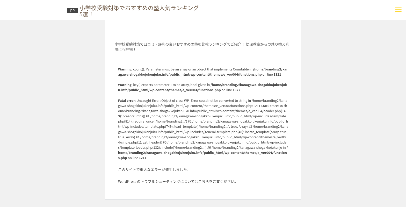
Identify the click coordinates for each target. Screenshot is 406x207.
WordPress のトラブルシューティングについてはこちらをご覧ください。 (178, 181)
